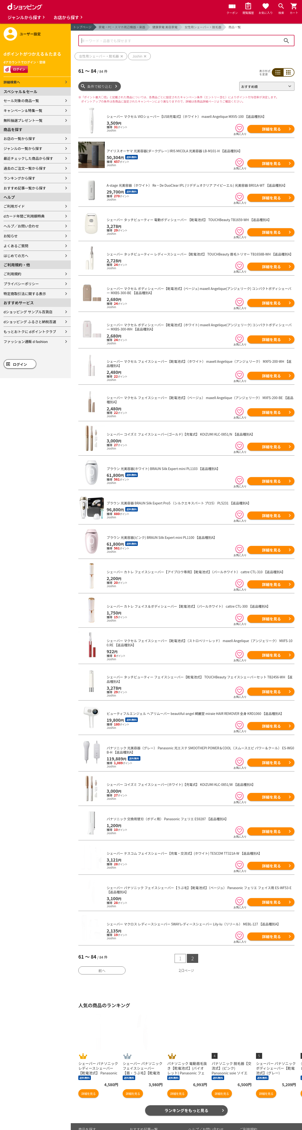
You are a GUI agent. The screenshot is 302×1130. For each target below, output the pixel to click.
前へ (101, 966)
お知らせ (11, 235)
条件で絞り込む (99, 86)
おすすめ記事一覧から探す (25, 188)
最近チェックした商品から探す (28, 158)
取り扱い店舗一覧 (92, 1118)
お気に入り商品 (90, 1096)
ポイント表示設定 (144, 1111)
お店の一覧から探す (19, 138)
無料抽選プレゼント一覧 (23, 120)
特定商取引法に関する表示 (25, 293)
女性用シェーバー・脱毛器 (203, 27)
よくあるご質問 (16, 245)
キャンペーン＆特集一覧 (23, 110)
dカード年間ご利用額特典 (24, 216)
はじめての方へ (16, 255)
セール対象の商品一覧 (21, 100)
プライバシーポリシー (21, 283)
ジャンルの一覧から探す (23, 148)
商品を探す (87, 1088)
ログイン (20, 364)
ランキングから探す (19, 178)
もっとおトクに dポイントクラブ (30, 331)
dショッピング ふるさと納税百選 (30, 321)
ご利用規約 (12, 273)
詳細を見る (271, 129)
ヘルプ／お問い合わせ (21, 225)
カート (135, 1096)
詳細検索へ (12, 82)
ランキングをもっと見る (186, 1070)
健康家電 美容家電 (164, 27)
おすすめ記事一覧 (144, 1088)
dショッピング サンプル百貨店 (28, 311)
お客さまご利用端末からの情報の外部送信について (264, 1106)
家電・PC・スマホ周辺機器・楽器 (122, 27)
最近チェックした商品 (96, 1103)
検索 (286, 40)
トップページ (82, 27)
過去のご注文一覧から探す (25, 168)
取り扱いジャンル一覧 (95, 1111)
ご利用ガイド (14, 206)
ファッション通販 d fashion (26, 341)
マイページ (138, 1103)
